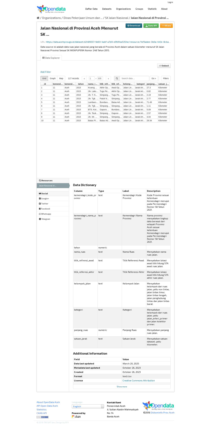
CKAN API (42, 413)
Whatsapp (45, 214)
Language (77, 402)
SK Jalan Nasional (116, 17)
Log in (170, 2)
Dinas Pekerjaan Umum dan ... (82, 17)
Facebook (44, 208)
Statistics (41, 409)
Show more (122, 386)
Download (133, 25)
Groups (139, 8)
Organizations (123, 8)
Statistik (152, 8)
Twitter (43, 203)
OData (166, 25)
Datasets (107, 8)
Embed (164, 65)
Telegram (44, 219)
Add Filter (45, 71)
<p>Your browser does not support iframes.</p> (105, 125)
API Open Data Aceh (47, 405)
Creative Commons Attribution (139, 380)
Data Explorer (51, 57)
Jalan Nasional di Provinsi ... (150, 17)
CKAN (77, 416)
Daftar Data (91, 8)
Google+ (44, 198)
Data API (151, 25)
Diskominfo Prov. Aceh (162, 412)
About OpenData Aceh (48, 402)
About (164, 8)
